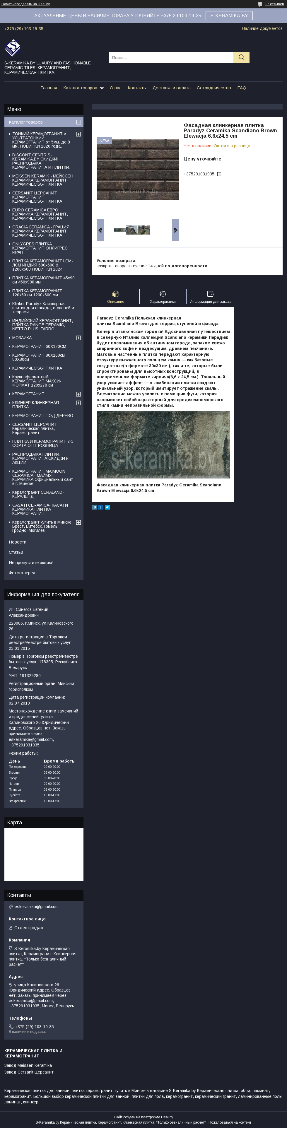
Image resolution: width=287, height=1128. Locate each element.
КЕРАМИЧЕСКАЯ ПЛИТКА (37, 368)
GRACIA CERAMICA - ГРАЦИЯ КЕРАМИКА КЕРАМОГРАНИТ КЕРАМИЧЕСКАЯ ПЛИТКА (40, 231)
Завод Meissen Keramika (28, 1065)
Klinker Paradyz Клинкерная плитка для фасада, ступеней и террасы (43, 307)
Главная (48, 87)
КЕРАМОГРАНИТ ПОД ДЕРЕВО (42, 415)
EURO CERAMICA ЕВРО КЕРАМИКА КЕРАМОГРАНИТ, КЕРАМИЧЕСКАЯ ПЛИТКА (40, 214)
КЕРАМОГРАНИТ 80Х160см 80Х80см (38, 357)
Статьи (16, 552)
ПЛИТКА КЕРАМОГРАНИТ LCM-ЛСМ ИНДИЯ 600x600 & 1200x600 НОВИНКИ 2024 (42, 265)
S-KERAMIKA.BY (229, 15)
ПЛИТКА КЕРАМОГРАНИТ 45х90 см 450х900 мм (43, 280)
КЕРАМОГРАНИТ (28, 394)
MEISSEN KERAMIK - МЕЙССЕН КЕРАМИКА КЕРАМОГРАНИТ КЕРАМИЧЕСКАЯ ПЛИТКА (42, 180)
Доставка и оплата (172, 87)
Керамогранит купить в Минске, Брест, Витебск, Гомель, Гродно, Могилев (42, 526)
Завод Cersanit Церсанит (29, 1072)
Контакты (137, 87)
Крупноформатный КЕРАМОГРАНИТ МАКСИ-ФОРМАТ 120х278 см (36, 381)
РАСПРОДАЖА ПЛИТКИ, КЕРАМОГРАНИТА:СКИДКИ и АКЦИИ (40, 458)
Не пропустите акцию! (31, 562)
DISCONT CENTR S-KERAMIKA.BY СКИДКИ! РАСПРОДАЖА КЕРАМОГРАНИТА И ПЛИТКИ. (41, 161)
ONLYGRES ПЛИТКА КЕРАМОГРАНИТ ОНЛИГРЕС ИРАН (40, 248)
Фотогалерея (22, 572)
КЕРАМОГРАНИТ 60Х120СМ (39, 346)
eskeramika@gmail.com (37, 906)
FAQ (241, 87)
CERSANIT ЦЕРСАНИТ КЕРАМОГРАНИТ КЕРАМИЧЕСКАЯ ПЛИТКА (37, 197)
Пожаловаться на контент (230, 1122)
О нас (116, 87)
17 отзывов (274, 4)
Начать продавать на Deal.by (25, 4)
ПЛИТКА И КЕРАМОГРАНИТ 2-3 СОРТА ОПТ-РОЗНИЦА (43, 443)
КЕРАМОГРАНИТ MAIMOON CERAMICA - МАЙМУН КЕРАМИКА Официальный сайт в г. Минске (42, 477)
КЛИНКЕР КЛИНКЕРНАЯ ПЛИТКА (35, 404)
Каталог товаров (80, 87)
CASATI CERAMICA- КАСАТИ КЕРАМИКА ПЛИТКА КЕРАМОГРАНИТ (40, 509)
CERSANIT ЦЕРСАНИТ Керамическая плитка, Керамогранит (34, 428)
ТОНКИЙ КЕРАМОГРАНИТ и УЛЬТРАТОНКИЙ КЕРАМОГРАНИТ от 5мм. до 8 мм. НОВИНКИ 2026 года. (41, 139)
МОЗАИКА (22, 337)
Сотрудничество (214, 87)
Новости (17, 541)
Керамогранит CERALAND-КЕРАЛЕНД (38, 494)
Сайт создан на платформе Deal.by (143, 1117)
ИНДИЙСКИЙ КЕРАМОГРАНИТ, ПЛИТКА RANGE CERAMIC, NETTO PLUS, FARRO (42, 324)
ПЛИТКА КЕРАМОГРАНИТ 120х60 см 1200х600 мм (37, 292)
